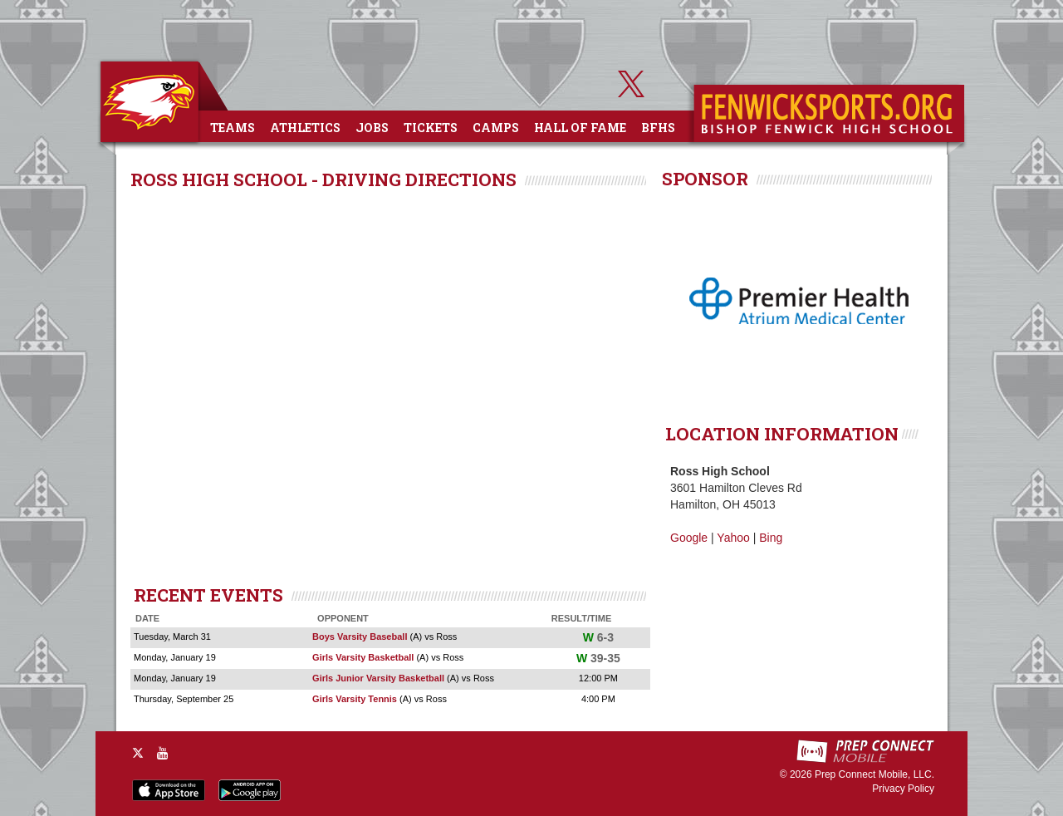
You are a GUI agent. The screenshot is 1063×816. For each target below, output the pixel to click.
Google (689, 537)
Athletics (305, 127)
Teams (232, 127)
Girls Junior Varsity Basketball (378, 678)
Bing (770, 537)
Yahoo (733, 537)
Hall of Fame (580, 127)
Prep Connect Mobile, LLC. (874, 774)
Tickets (431, 127)
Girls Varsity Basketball (363, 657)
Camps (496, 127)
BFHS (658, 127)
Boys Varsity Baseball (359, 636)
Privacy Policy (903, 788)
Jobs (372, 127)
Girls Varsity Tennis (354, 699)
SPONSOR (705, 178)
